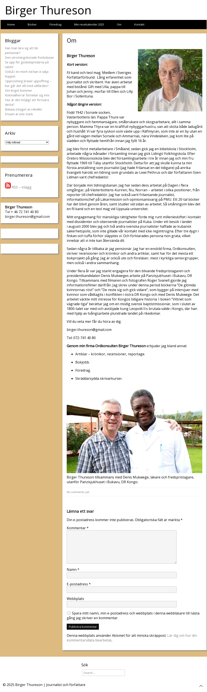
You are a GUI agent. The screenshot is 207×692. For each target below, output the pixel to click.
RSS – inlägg (18, 187)
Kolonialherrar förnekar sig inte (27, 95)
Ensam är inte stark (19, 114)
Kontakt (139, 24)
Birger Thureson (48, 10)
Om (119, 24)
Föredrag (55, 24)
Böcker (32, 24)
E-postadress (79, 584)
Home (11, 24)
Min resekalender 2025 (89, 24)
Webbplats (75, 598)
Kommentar (78, 528)
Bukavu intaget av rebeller (23, 109)
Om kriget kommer (18, 90)
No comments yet (78, 492)
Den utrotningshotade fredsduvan (29, 57)
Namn (73, 569)
